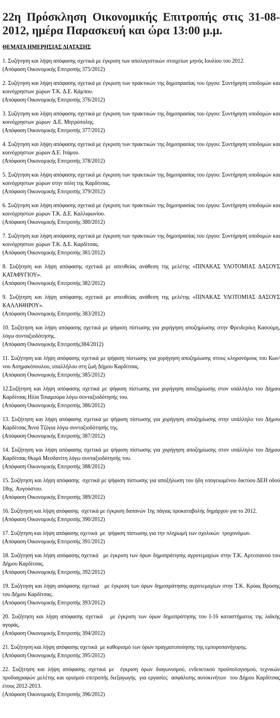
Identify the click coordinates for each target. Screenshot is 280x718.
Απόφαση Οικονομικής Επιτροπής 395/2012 (53, 655)
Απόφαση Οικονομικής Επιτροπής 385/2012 (53, 375)
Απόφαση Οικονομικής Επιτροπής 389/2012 (53, 497)
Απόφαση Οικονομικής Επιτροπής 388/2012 (53, 466)
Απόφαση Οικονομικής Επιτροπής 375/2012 (53, 69)
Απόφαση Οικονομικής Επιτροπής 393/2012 (53, 602)
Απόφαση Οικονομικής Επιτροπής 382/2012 (53, 283)
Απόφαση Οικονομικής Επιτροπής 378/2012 (53, 161)
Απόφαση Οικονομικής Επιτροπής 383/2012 (53, 314)
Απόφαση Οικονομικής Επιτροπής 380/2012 (53, 222)
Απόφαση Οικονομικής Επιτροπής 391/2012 (53, 541)
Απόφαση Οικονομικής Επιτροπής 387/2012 (53, 436)
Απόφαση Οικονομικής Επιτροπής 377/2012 (53, 130)
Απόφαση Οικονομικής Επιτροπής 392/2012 (53, 572)
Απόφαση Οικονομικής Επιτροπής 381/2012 (53, 252)
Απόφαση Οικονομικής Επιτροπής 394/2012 (53, 633)
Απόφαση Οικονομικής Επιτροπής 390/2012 (53, 519)
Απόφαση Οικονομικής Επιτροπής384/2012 (53, 344)
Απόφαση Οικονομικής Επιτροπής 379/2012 (53, 191)
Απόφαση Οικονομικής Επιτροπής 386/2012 (53, 405)
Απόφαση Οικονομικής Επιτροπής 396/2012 (53, 694)
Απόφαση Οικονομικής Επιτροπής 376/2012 (53, 100)
